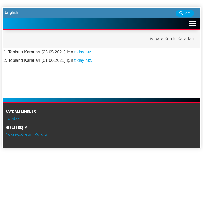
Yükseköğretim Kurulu (26, 134)
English (11, 13)
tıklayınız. (83, 52)
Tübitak (12, 119)
